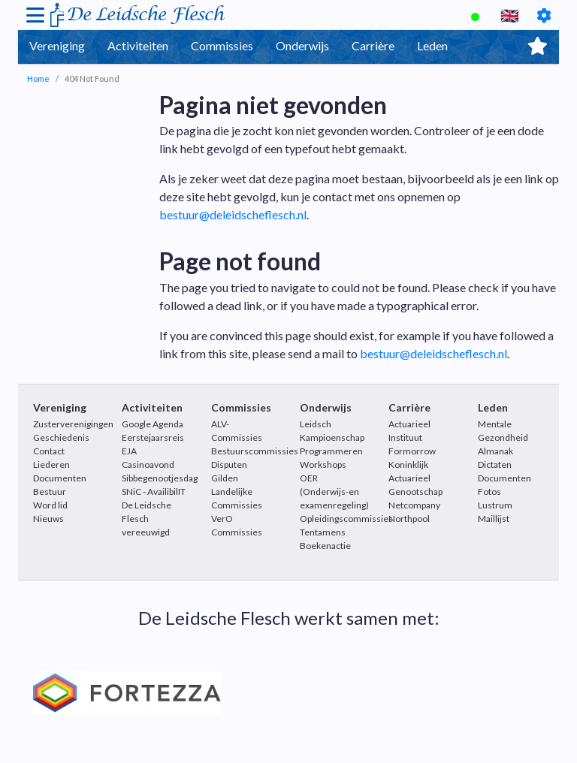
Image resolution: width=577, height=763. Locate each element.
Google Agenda (152, 424)
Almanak (495, 451)
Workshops (323, 464)
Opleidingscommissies (346, 518)
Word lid (50, 505)
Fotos (489, 491)
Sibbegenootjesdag (160, 478)
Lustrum (495, 505)
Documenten (59, 478)
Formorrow (412, 451)
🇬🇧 (509, 15)
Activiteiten (137, 45)
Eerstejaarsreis (153, 437)
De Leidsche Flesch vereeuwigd (146, 518)
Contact (49, 451)
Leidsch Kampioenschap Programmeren (332, 437)
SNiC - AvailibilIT (154, 491)
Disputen (229, 464)
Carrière (373, 45)
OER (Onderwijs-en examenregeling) (334, 491)
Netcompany (414, 505)
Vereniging (57, 45)
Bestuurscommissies (254, 451)
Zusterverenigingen (73, 424)
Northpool (409, 518)
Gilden (224, 478)
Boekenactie (325, 545)
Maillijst (493, 518)
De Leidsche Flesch (144, 15)
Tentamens (323, 532)
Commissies (222, 45)
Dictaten (495, 464)
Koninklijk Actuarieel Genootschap (415, 478)
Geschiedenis (61, 437)
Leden (432, 45)
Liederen (51, 464)
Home (38, 78)
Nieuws (48, 518)
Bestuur (49, 491)
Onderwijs (302, 45)
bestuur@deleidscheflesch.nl (233, 214)
